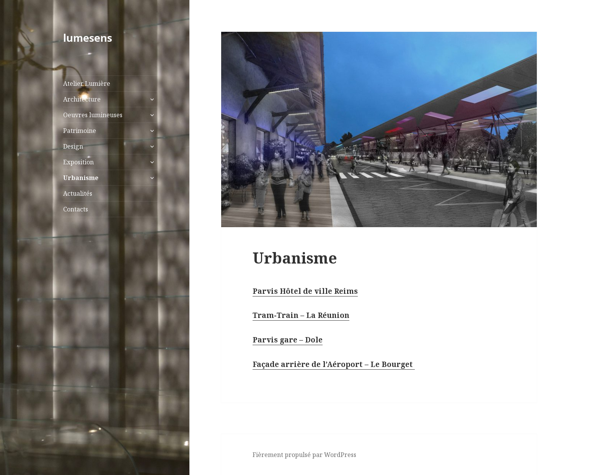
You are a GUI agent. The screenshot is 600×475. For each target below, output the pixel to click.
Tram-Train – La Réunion (301, 315)
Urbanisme (80, 178)
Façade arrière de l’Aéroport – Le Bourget (334, 364)
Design (73, 146)
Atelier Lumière (86, 83)
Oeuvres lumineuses (92, 115)
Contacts (75, 209)
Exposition (78, 162)
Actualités (77, 193)
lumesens (87, 38)
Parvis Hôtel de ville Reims (305, 291)
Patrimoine (79, 130)
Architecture (82, 99)
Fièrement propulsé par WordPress (304, 454)
